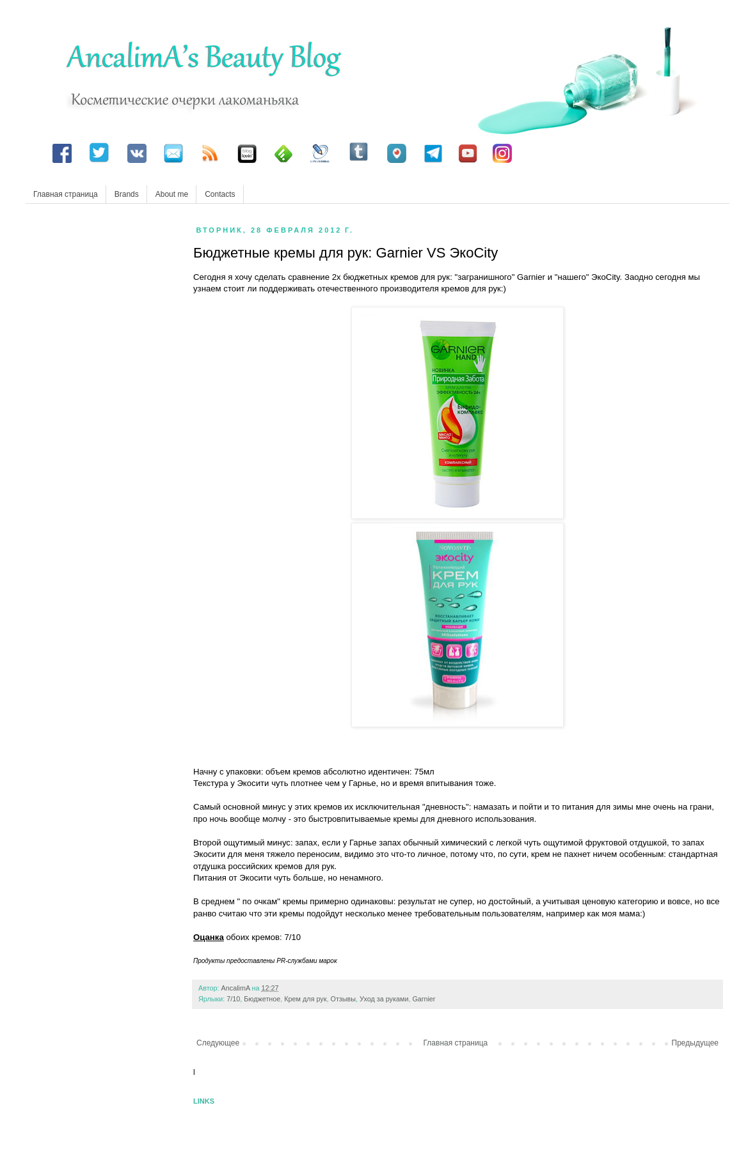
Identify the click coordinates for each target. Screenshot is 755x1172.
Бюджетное (262, 999)
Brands (127, 194)
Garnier (423, 999)
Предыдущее (695, 1042)
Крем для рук (305, 999)
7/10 (233, 999)
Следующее (217, 1042)
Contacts (220, 194)
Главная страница (65, 194)
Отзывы (343, 999)
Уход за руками (384, 999)
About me (171, 194)
